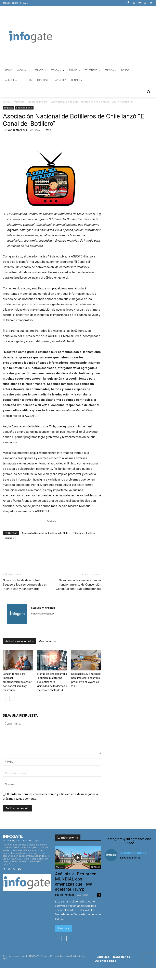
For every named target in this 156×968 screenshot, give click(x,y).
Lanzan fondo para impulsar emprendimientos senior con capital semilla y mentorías (17, 682)
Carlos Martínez (17, 129)
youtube (9, 537)
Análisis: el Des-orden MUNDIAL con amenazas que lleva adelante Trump (75, 882)
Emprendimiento (37, 102)
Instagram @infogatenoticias (129, 839)
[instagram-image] (113, 872)
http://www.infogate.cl (42, 613)
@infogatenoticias (133, 853)
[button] (148, 92)
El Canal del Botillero (84, 532)
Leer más (63, 928)
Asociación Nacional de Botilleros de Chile (45, 532)
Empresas (18, 102)
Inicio (6, 102)
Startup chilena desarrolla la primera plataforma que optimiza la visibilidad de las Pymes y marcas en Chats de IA (52, 682)
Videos (59, 867)
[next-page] (11, 698)
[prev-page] (5, 698)
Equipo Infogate (64, 894)
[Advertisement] (107, 36)
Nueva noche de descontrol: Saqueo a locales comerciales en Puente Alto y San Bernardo (25, 584)
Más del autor (47, 641)
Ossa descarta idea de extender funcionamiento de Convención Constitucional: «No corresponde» (78, 584)
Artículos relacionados (19, 641)
